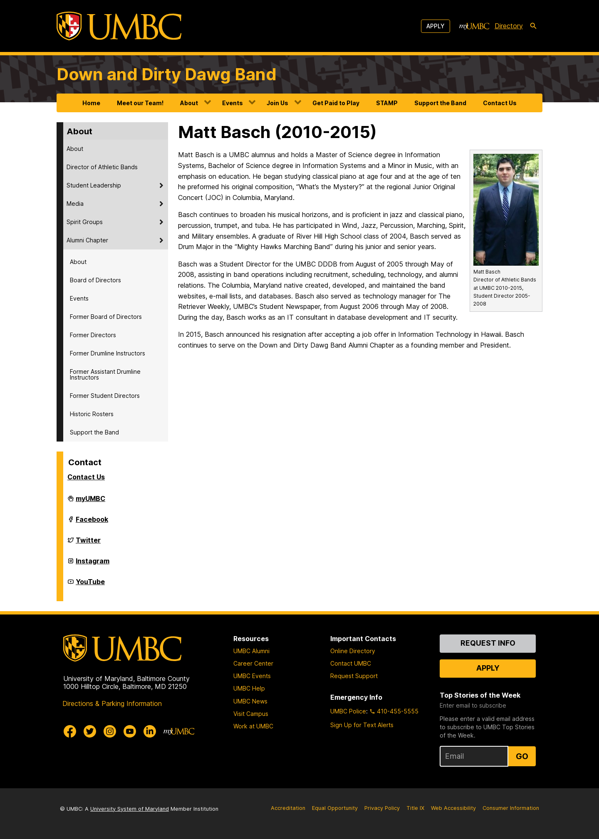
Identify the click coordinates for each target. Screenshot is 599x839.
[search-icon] (533, 26)
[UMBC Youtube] (130, 731)
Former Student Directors (105, 395)
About (189, 102)
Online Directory (352, 650)
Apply (435, 26)
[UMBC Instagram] (110, 731)
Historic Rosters (92, 413)
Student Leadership (94, 185)
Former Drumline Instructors (107, 353)
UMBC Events (252, 675)
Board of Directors (95, 280)
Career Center (253, 663)
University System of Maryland (129, 809)
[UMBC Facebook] (70, 731)
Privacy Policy (382, 808)
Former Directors (93, 334)
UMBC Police (348, 711)
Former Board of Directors (106, 316)
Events (232, 102)
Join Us (277, 102)
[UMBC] (119, 26)
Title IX (415, 808)
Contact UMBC (350, 663)
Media (75, 203)
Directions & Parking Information (112, 703)
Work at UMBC (253, 726)
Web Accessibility (453, 808)
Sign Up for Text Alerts (362, 724)
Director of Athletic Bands (102, 166)
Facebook (92, 522)
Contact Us (500, 102)
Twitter (88, 543)
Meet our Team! (140, 102)
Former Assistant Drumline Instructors (105, 374)
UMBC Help (249, 688)
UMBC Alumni (251, 650)
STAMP (387, 102)
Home (91, 102)
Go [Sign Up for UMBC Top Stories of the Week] (522, 756)
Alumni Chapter (87, 240)
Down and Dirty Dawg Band (167, 74)
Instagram (92, 564)
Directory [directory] (509, 26)
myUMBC (90, 502)
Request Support (354, 675)
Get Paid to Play (335, 102)
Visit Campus (250, 713)
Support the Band (440, 102)
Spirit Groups (85, 221)
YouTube (90, 585)
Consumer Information (511, 808)
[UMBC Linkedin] (150, 731)
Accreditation (288, 808)
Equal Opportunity (335, 808)
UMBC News (250, 701)
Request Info (487, 643)
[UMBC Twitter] (90, 731)
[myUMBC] (474, 26)
